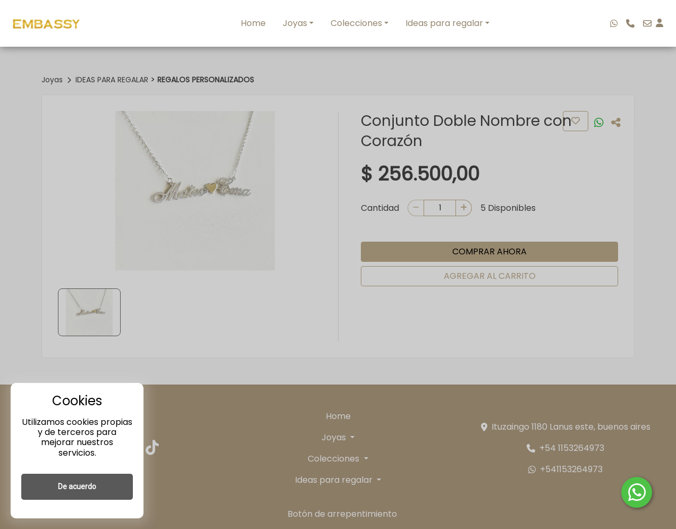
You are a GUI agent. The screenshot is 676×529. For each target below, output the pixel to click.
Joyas (295, 23)
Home (253, 23)
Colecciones (356, 23)
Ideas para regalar (444, 23)
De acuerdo (77, 486)
